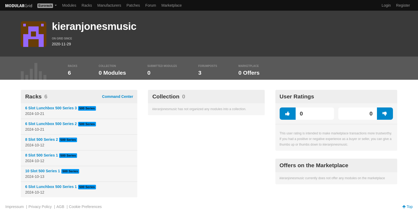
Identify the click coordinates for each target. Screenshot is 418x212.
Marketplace (172, 5)
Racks (87, 5)
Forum (150, 5)
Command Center (117, 96)
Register (403, 5)
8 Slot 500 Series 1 (41, 155)
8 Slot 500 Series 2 (41, 139)
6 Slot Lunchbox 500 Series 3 (51, 108)
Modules (69, 5)
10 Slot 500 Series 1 (42, 171)
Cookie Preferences (85, 207)
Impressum (14, 207)
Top (407, 207)
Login (386, 5)
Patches (133, 5)
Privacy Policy (40, 207)
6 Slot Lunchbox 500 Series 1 (51, 187)
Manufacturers (109, 5)
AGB (60, 207)
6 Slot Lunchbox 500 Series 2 (51, 124)
